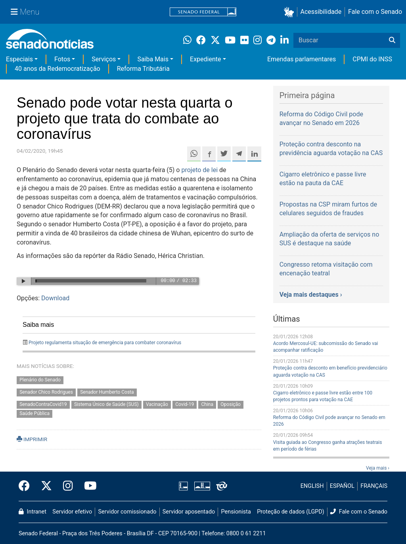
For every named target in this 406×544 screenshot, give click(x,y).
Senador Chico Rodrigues (46, 392)
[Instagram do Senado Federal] (68, 486)
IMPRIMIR (32, 439)
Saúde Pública (34, 413)
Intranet (32, 511)
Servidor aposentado (189, 511)
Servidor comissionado (127, 511)
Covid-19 (184, 404)
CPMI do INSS (372, 59)
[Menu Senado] (25, 11)
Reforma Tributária (143, 68)
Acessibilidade (321, 11)
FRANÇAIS (373, 486)
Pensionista (236, 511)
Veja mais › (377, 468)
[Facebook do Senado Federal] (27, 486)
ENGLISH (312, 486)
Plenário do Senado (40, 380)
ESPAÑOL (342, 486)
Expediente (205, 59)
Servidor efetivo (72, 511)
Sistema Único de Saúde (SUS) (106, 404)
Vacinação (157, 404)
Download (55, 298)
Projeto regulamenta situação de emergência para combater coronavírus (105, 342)
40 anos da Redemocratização (57, 68)
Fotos (62, 59)
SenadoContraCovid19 (43, 404)
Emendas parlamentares (301, 59)
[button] (290, 12)
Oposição (230, 404)
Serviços (104, 59)
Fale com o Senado (375, 11)
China (207, 404)
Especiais (19, 59)
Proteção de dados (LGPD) (290, 511)
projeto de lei (199, 170)
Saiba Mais (153, 59)
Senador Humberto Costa (107, 392)
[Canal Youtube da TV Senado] (88, 486)
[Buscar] (392, 40)
